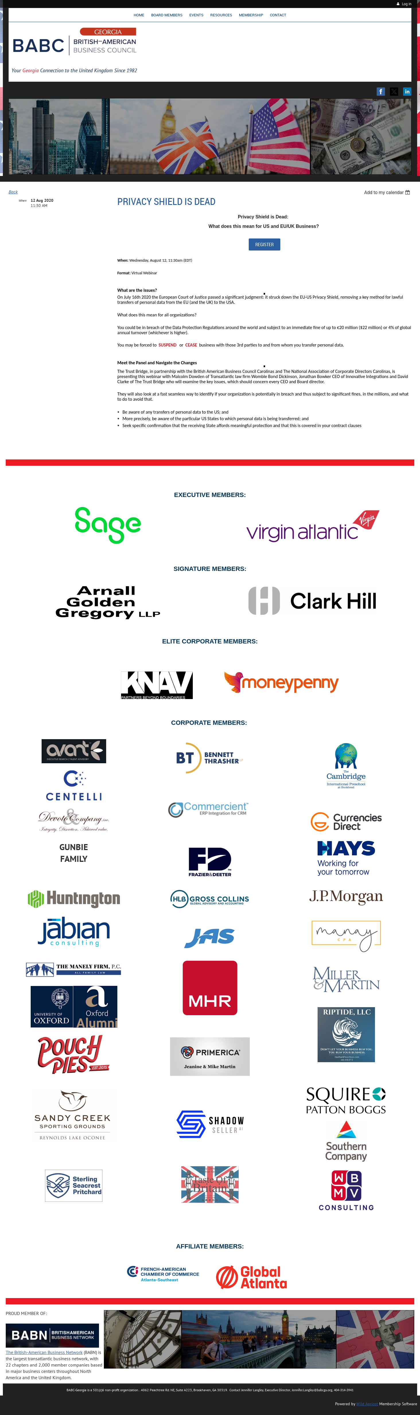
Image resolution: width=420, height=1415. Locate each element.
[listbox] (387, 192)
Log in (406, 3)
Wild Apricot (367, 1403)
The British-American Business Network (44, 1352)
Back (13, 192)
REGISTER (264, 244)
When (22, 200)
